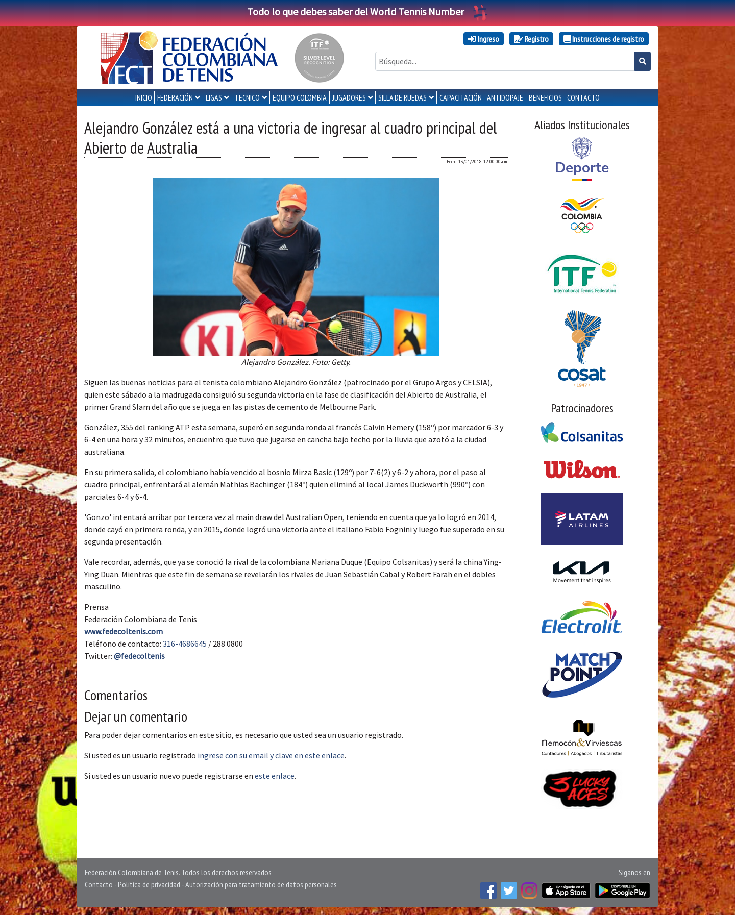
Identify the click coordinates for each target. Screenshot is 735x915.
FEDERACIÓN (175, 97)
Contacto (99, 884)
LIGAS (214, 97)
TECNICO (247, 97)
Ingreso (483, 39)
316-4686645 (185, 643)
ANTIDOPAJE (505, 97)
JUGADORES (349, 97)
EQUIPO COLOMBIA (300, 97)
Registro (531, 39)
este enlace (275, 776)
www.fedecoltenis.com (123, 631)
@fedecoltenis (139, 656)
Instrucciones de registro (604, 39)
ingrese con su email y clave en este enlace (271, 755)
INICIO (143, 97)
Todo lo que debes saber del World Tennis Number (367, 11)
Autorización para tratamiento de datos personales (261, 884)
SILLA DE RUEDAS (402, 97)
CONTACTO (583, 97)
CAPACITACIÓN (460, 97)
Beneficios (545, 97)
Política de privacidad (149, 884)
